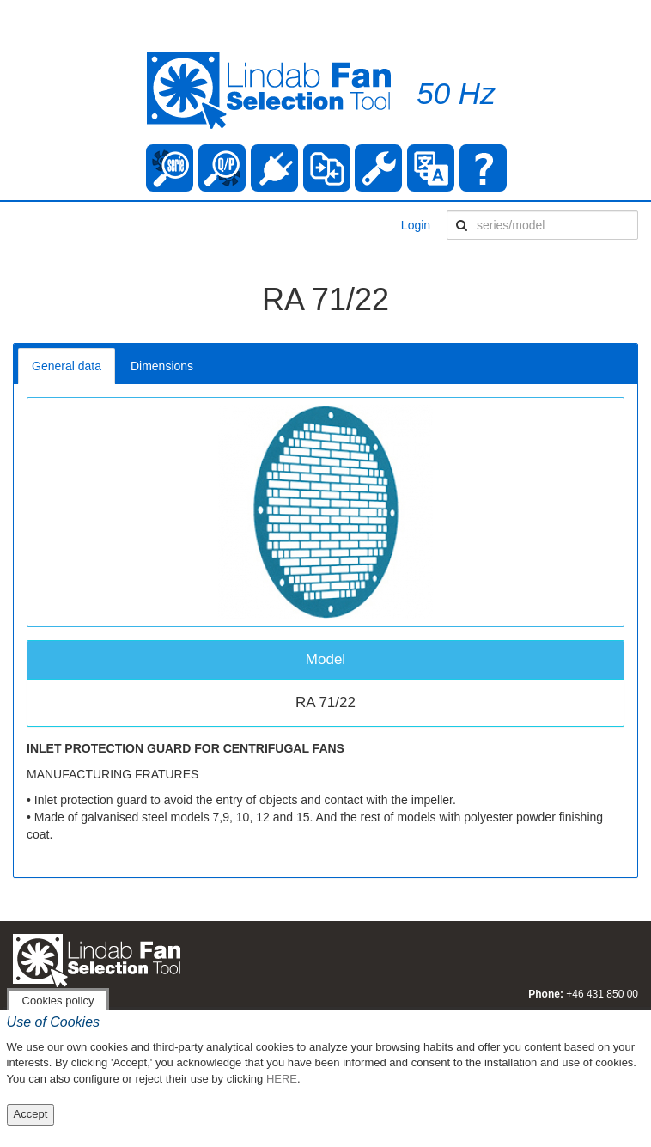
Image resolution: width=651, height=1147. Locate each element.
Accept (31, 1113)
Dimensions (162, 366)
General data (66, 366)
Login (415, 225)
